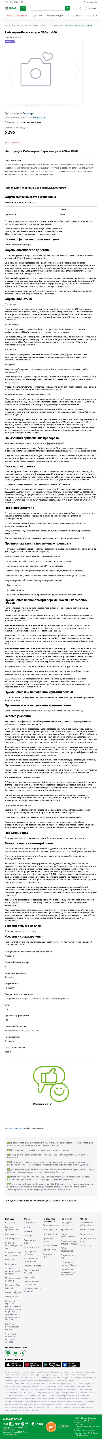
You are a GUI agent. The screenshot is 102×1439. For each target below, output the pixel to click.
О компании (29, 1223)
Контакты (28, 1236)
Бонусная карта (90, 2)
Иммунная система (45, 26)
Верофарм (28, 113)
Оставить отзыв (31, 1247)
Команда (28, 1231)
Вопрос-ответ (49, 1250)
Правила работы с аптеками (32, 1290)
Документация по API (69, 1256)
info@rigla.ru (83, 1435)
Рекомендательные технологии (32, 1283)
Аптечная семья (50, 1225)
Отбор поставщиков (67, 1249)
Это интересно (12, 1239)
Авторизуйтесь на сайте (14, 1128)
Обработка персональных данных (12, 1327)
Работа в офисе (87, 1234)
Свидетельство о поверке (31, 1271)
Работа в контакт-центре (88, 1240)
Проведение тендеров (66, 1224)
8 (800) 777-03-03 (69, 1381)
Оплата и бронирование (12, 1228)
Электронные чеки (49, 1255)
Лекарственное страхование (31, 1260)
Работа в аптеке (87, 1230)
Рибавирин (38, 118)
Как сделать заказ (13, 1223)
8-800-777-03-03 (12, 1419)
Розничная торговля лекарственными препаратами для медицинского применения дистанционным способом (13, 1310)
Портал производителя (68, 1235)
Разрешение (11, 1264)
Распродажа (22, 16)
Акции (9, 16)
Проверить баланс (48, 1239)
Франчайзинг (67, 1230)
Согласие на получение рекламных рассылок (10, 1338)
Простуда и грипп (75, 16)
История (28, 1227)
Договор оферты (13, 1292)
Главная (8, 26)
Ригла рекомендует (55, 16)
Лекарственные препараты (24, 26)
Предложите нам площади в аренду (69, 1242)
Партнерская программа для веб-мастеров (68, 1272)
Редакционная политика (31, 1253)
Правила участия (51, 1234)
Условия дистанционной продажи (12, 1271)
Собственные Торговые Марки (68, 1263)
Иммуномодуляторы (63, 26)
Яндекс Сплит (36, 16)
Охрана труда (86, 1246)
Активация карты (51, 1230)
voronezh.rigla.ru (89, 1372)
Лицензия (9, 1260)
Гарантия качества (32, 1266)
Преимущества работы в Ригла (87, 1224)
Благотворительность (32, 1241)
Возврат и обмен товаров (13, 1286)
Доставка (9, 1234)
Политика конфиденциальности (13, 1245)
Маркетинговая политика (12, 1279)
